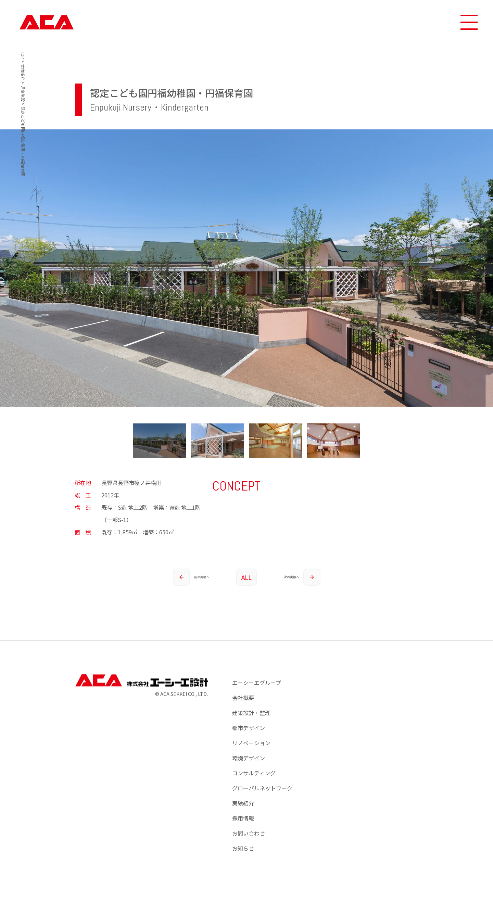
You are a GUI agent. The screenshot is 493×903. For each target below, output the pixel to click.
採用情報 (243, 818)
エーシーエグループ (256, 682)
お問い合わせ (248, 833)
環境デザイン (248, 758)
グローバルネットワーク (262, 788)
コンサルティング (254, 773)
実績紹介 (243, 803)
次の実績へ (302, 577)
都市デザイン (248, 728)
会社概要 (243, 698)
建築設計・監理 (251, 713)
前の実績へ (191, 577)
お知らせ (243, 848)
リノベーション (251, 743)
